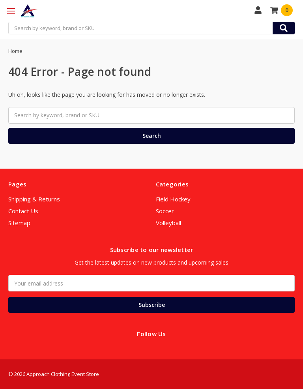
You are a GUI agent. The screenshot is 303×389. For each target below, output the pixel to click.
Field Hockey (173, 199)
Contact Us (23, 211)
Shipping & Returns (34, 199)
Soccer (165, 211)
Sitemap (19, 223)
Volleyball (168, 223)
